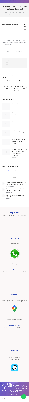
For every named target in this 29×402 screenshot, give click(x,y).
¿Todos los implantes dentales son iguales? (18, 132)
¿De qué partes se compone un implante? (18, 123)
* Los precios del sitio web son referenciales (14, 377)
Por (9, 51)
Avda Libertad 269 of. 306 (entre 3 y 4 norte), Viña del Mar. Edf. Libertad (14, 301)
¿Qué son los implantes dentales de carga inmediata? (18, 142)
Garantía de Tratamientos (14, 320)
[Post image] (6, 106)
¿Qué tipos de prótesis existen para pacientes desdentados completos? (16, 183)
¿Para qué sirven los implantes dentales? (17, 114)
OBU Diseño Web (14, 394)
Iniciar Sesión (8, 170)
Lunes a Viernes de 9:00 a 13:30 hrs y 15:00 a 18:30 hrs (14, 357)
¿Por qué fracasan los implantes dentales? (15, 195)
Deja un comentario (14, 52)
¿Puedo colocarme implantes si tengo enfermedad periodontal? (16, 189)
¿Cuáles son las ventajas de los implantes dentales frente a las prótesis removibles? (19, 152)
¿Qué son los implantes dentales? (18, 105)
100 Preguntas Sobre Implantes (10, 24)
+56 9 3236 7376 (14, 243)
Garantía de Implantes (14, 264)
